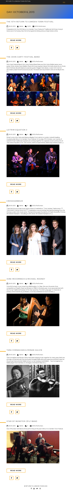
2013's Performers (40, 26)
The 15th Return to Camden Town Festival (30, 22)
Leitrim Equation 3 (17, 130)
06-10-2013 (12, 26)
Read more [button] (15, 40)
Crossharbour (15, 201)
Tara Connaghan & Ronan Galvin (24, 350)
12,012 (29, 26)
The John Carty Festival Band (23, 57)
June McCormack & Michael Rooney (26, 279)
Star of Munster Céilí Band (22, 421)
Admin (21, 26)
